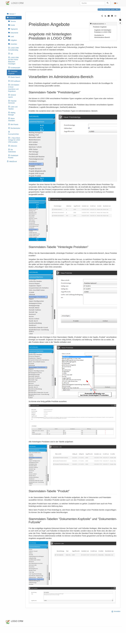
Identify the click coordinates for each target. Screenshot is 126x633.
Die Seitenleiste (12, 151)
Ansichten (12, 44)
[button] (116, 3)
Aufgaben (12, 40)
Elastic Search (14, 77)
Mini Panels (13, 124)
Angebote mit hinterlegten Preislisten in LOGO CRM (102, 31)
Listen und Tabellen (12, 108)
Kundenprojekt (14, 68)
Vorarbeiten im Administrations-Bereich (102, 36)
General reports (12, 96)
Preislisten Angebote (12, 72)
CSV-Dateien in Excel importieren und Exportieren (13, 88)
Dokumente (13, 33)
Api (10, 54)
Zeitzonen (12, 146)
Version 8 (11, 18)
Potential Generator (12, 102)
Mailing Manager (11, 114)
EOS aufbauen (14, 81)
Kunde (11, 25)
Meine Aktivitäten (11, 119)
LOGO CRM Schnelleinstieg (13, 49)
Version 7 (11, 14)
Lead (11, 36)
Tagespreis (13, 29)
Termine (12, 21)
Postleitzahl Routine (13, 156)
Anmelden (115, 611)
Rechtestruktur (14, 128)
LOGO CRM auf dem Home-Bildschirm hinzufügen (13, 60)
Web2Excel (12, 161)
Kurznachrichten (13, 133)
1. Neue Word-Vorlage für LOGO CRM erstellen (14, 140)
